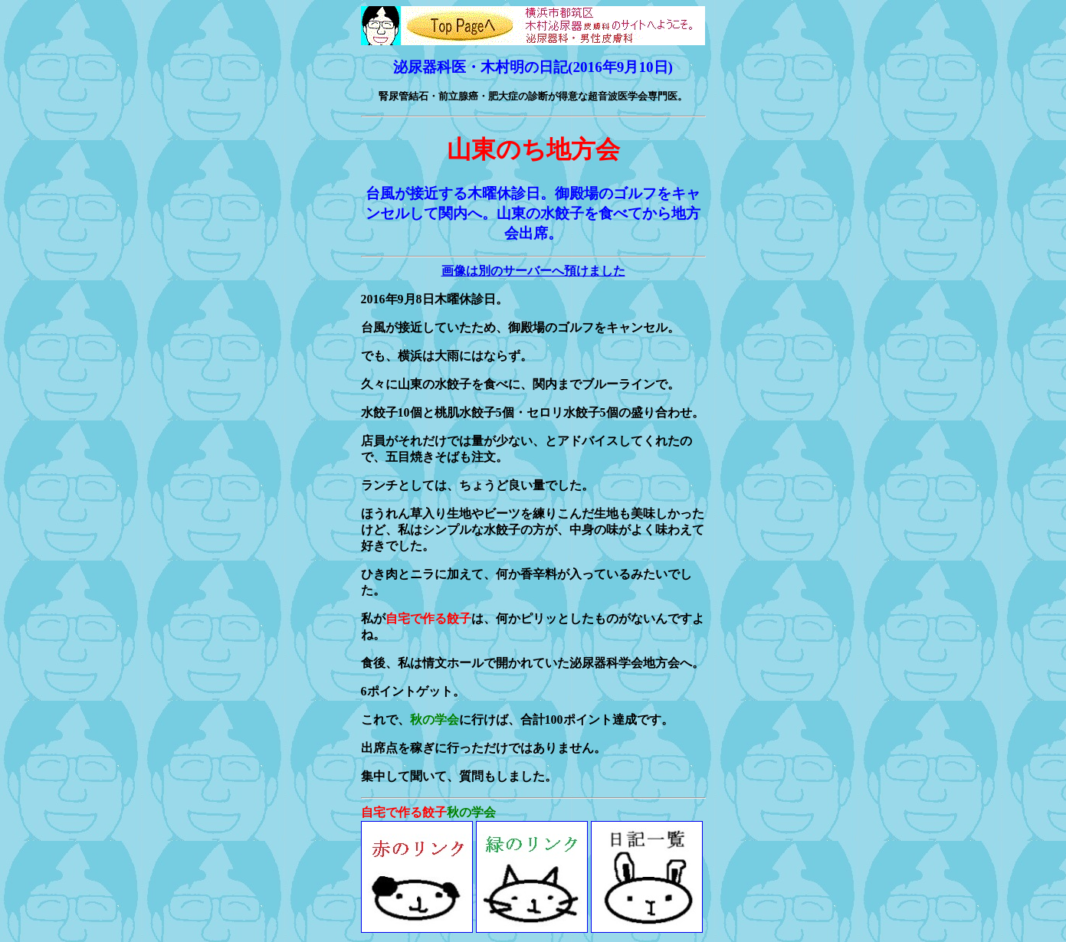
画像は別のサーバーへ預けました (533, 270)
